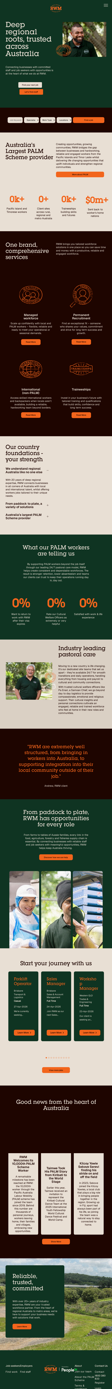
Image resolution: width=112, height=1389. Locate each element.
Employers (26, 1326)
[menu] (105, 5)
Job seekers (13, 1326)
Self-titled (44, 1381)
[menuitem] (17, 1333)
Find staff (25, 1332)
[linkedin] (24, 1381)
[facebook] (19, 1381)
